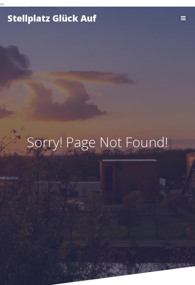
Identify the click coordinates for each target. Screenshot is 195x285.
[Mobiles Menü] (183, 18)
